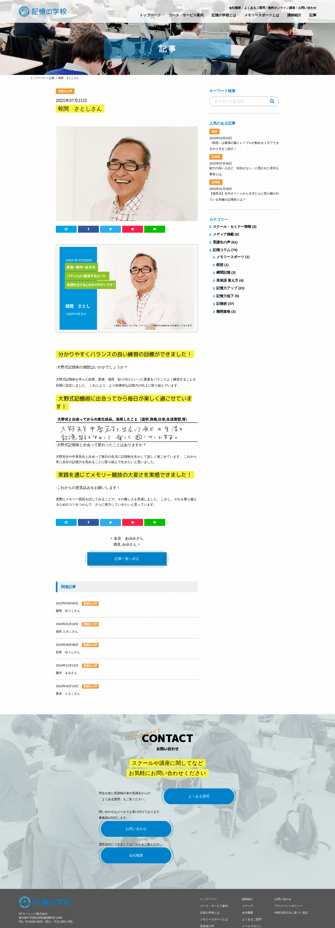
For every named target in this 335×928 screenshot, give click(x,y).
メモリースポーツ (230, 257)
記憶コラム (221, 250)
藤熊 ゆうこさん (68, 610)
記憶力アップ (226, 288)
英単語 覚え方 (227, 280)
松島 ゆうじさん (68, 652)
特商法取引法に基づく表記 (291, 894)
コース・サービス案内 (186, 15)
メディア (247, 887)
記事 (312, 15)
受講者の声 (207, 908)
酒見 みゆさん (125, 544)
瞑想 (219, 265)
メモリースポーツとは (261, 15)
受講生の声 (221, 242)
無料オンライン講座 (281, 8)
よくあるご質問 (254, 8)
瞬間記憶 (223, 272)
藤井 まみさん (66, 673)
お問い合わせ (307, 8)
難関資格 (223, 311)
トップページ (150, 15)
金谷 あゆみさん (129, 538)
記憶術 (221, 304)
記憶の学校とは (224, 15)
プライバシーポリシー (288, 887)
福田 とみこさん (67, 631)
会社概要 (235, 8)
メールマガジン (251, 908)
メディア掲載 (223, 234)
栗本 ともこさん (68, 693)
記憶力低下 (225, 296)
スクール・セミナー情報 (232, 227)
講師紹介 (294, 15)
